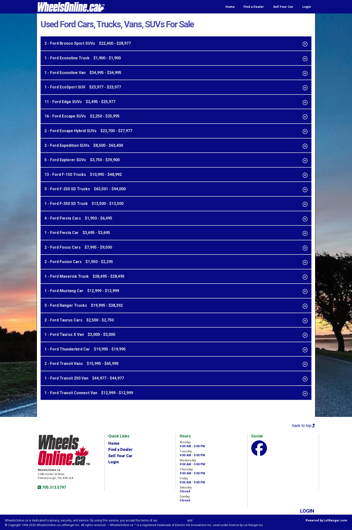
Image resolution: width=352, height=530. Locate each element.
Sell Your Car (283, 7)
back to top (303, 425)
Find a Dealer (253, 7)
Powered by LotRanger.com (326, 520)
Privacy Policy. (204, 520)
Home (230, 7)
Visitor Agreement (172, 520)
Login (306, 7)
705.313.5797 (53, 487)
